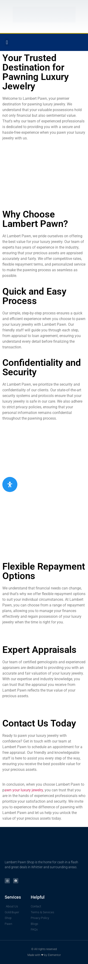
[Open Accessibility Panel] (9, 484)
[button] (7, 42)
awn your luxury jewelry (23, 790)
